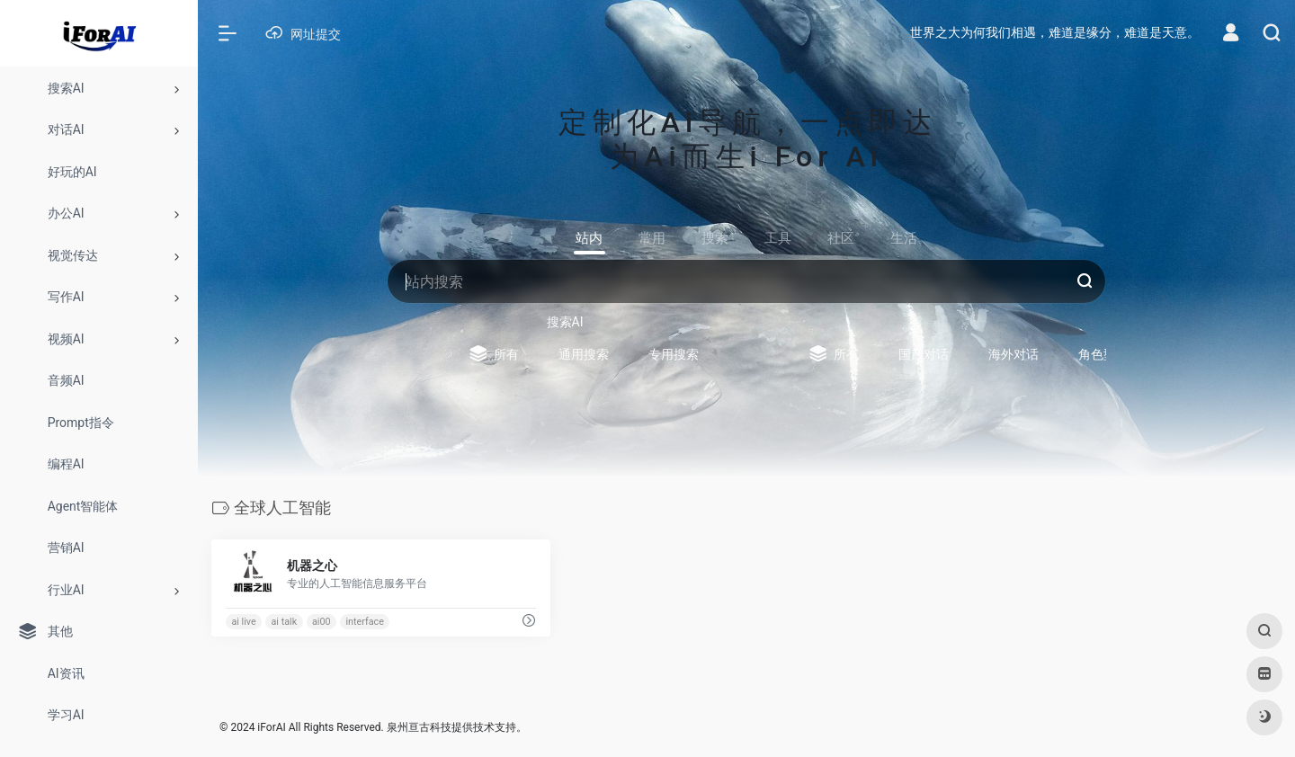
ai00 (321, 622)
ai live (243, 622)
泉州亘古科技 (419, 727)
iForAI (271, 727)
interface (364, 622)
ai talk (285, 622)
